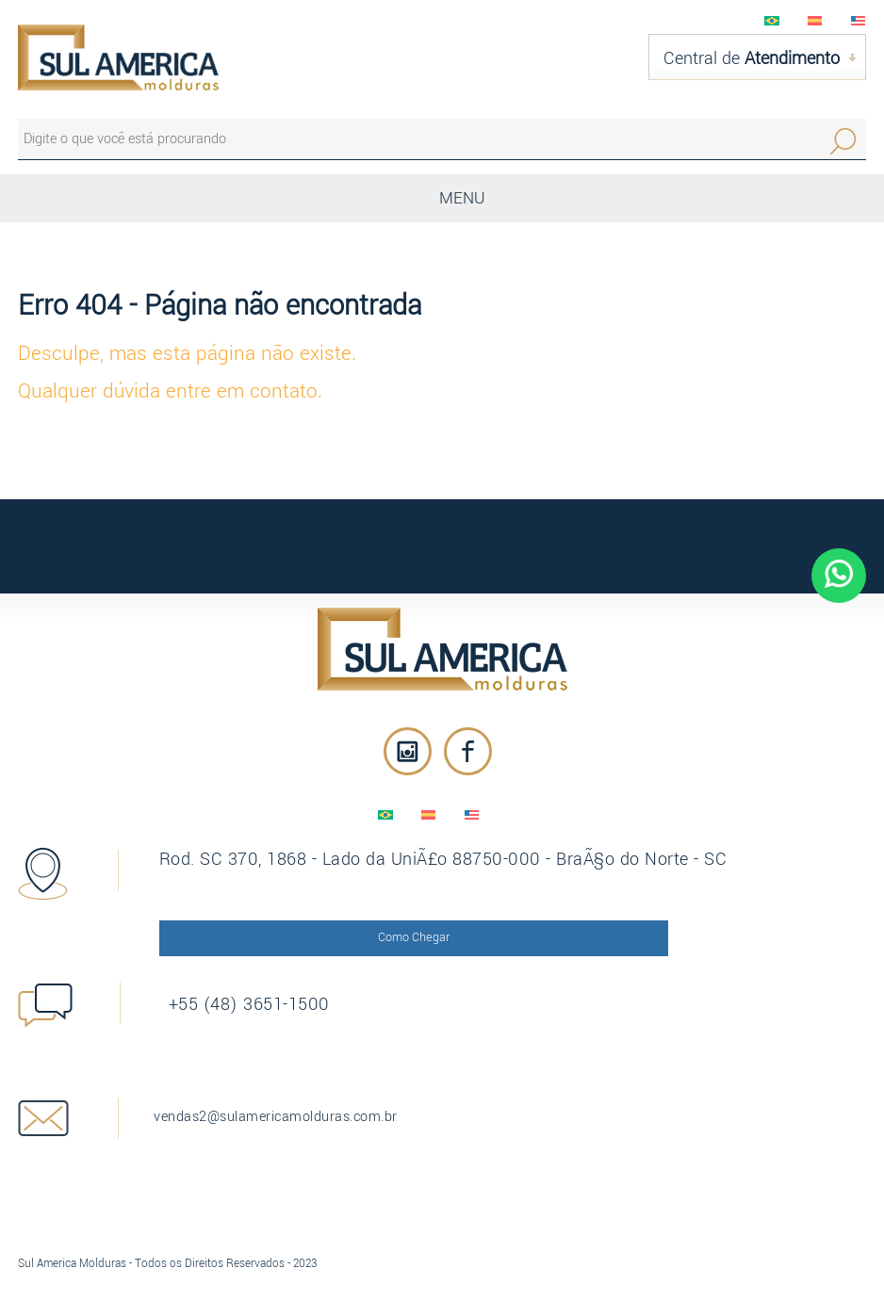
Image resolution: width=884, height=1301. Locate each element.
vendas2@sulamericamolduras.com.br (291, 1104)
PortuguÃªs (771, 20)
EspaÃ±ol (815, 20)
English (858, 20)
